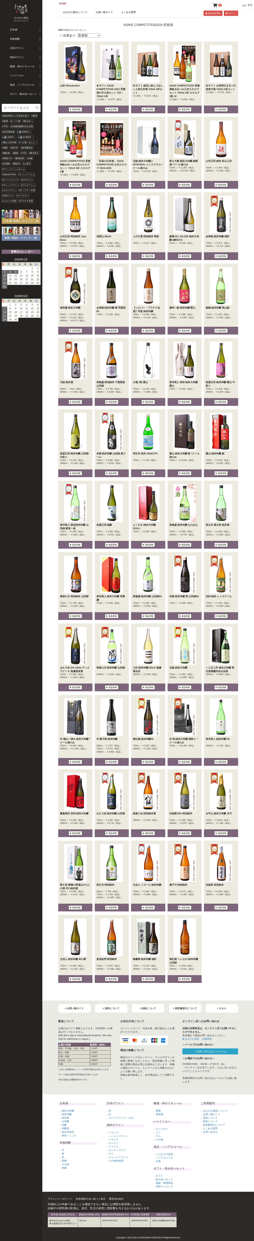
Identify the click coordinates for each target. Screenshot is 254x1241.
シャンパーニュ (119, 1136)
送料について (210, 1117)
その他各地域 (116, 1160)
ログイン (231, 13)
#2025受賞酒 (8, 132)
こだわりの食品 (164, 1154)
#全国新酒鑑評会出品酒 (22, 126)
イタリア (114, 1139)
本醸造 (65, 1128)
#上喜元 (27, 163)
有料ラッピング (164, 1186)
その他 (65, 1164)
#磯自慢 (6, 153)
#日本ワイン (8, 195)
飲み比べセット (164, 1179)
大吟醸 (65, 1121)
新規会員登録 (212, 13)
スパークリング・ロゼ (121, 1117)
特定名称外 (68, 1131)
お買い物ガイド (104, 12)
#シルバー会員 (9, 201)
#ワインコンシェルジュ (13, 169)
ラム (158, 1136)
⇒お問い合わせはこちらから (210, 1051)
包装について (210, 1121)
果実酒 (159, 1114)
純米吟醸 (67, 1114)
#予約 (5, 126)
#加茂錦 (6, 163)
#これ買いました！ (28, 142)
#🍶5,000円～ (9, 137)
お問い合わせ (210, 1131)
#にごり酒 (15, 121)
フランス (114, 1132)
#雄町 (5, 148)
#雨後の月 (7, 158)
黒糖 (64, 1160)
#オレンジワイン (10, 185)
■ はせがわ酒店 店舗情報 (197, 1038)
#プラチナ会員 (26, 201)
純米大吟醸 (68, 1110)
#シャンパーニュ (27, 174)
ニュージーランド (118, 1157)
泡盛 (64, 1167)
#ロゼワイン (27, 179)
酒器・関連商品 (164, 1183)
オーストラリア (117, 1150)
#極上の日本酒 (9, 142)
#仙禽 (30, 158)
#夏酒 (34, 116)
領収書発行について (214, 1124)
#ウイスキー (23, 195)
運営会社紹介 (116, 1198)
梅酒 (158, 1110)
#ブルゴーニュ (28, 185)
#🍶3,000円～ (24, 132)
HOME (62, 3)
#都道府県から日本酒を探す (15, 116)
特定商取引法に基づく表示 (90, 1198)
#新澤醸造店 (27, 148)
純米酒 (65, 1117)
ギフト (159, 1175)
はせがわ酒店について (75, 12)
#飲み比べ (28, 121)
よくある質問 (128, 12)
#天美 (23, 153)
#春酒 (5, 121)
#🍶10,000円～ (26, 137)
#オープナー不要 (27, 190)
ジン (158, 1132)
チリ (111, 1153)
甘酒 (158, 1161)
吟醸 (64, 1124)
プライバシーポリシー (60, 1198)
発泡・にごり (69, 1135)
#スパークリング (10, 179)
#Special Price (9, 174)
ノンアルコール (164, 1157)
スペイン (114, 1143)
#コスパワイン (9, 190)
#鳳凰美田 (20, 158)
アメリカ (114, 1146)
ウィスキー (162, 1128)
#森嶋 (15, 153)
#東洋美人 (34, 153)
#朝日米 (14, 148)
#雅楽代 (16, 163)
